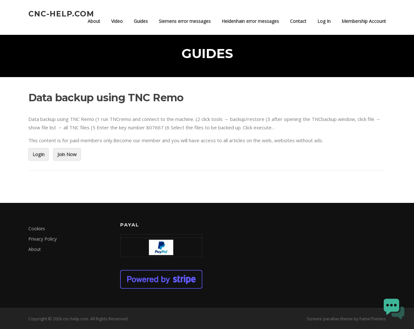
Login (38, 154)
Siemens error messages (185, 21)
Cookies (36, 228)
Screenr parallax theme (330, 319)
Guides (141, 21)
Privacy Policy (42, 239)
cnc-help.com (61, 13)
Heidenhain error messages (250, 21)
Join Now (67, 154)
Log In (324, 21)
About (94, 21)
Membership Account (364, 21)
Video (117, 21)
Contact (298, 21)
